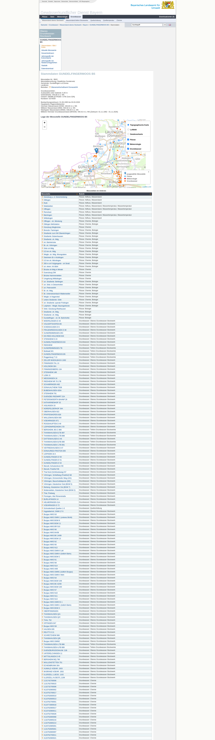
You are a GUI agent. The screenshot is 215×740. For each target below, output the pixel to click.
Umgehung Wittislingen (74, 237)
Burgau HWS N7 (71, 548)
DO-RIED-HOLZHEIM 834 (75, 295)
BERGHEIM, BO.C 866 (74, 388)
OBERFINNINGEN (72, 570)
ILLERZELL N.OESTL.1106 (75, 636)
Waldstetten (69, 165)
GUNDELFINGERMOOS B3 (76, 301)
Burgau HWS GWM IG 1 (74, 561)
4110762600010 (71, 654)
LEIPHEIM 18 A (71, 412)
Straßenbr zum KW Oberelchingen (78, 192)
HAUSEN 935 (70, 588)
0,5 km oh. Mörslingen (73, 219)
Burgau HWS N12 (72, 506)
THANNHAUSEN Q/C (73, 576)
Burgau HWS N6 (71, 488)
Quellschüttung (95, 20)
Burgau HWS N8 (71, 521)
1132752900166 (71, 709)
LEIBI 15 (68, 334)
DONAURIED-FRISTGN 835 (76, 409)
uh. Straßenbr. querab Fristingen (77, 261)
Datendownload (47, 69)
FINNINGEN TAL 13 (73, 322)
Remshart (69, 171)
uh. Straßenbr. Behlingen (74, 240)
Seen (52, 17)
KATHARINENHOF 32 (73, 361)
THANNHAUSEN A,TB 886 (75, 603)
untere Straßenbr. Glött (74, 258)
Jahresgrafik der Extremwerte (47, 57)
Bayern (85, 25)
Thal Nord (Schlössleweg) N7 (76, 431)
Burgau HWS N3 (71, 473)
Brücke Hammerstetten (74, 234)
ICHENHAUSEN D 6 (73, 285)
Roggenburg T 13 (72, 316)
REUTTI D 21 (70, 591)
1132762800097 (71, 691)
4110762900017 (71, 666)
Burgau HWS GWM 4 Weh (75, 533)
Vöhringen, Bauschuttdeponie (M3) (78, 440)
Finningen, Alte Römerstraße (76, 455)
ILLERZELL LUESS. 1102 (75, 633)
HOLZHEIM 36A (71, 325)
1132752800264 (71, 706)
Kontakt (50, 1)
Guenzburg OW (71, 231)
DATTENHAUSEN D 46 (74, 397)
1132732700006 (71, 645)
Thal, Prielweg (70, 452)
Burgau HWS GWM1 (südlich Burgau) (79, 530)
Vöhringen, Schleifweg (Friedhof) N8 (79, 434)
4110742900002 (71, 648)
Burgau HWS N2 (71, 500)
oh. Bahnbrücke (71, 201)
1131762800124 (71, 715)
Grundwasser (75, 17)
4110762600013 (71, 657)
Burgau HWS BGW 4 (73, 567)
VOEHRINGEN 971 (72, 379)
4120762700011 (71, 694)
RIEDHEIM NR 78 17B (74, 340)
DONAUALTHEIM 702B (74, 346)
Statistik (44, 65)
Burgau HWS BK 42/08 (74, 542)
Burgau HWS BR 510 (73, 485)
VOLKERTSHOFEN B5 (74, 282)
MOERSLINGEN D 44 (73, 279)
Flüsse (44, 17)
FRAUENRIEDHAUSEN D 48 (76, 288)
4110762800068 (71, 675)
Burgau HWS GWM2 (73, 600)
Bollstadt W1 (70, 310)
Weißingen (69, 721)
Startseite (44, 1)
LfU (172, 145)
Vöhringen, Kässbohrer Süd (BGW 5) (79, 443)
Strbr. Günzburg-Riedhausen (76, 267)
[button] (119, 109)
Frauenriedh (70, 718)
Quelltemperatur (108, 20)
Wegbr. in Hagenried (73, 255)
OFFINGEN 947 (71, 582)
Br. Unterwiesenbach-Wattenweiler (78, 252)
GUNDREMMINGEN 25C (75, 292)
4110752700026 (71, 672)
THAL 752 (69, 579)
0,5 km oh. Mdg (71, 210)
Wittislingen (69, 177)
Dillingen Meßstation (73, 183)
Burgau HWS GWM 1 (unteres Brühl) (79, 476)
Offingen (68, 168)
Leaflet (167, 145)
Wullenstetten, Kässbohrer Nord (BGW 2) (81, 449)
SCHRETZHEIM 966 (73, 594)
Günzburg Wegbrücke (73, 186)
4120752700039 (71, 712)
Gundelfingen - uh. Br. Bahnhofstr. (78, 276)
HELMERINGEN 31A (73, 461)
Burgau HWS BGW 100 (74, 545)
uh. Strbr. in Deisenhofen (74, 243)
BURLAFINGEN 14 (72, 458)
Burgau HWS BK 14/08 (74, 494)
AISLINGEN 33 (71, 364)
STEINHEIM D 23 (72, 298)
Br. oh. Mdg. (70, 249)
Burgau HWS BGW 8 (73, 479)
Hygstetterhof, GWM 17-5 (75, 470)
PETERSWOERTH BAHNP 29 (77, 358)
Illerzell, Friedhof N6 (73, 428)
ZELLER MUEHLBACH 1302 (76, 319)
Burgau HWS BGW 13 (74, 497)
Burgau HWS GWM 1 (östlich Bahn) (79, 564)
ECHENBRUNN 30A (73, 624)
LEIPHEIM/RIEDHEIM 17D (75, 385)
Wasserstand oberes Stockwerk (52, 20)
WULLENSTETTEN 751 (74, 621)
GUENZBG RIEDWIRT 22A (75, 355)
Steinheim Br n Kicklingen (75, 216)
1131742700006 (71, 639)
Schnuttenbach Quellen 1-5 (75, 467)
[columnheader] (82, 152)
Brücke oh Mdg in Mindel (74, 228)
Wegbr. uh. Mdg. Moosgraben (76, 213)
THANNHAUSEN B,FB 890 (75, 400)
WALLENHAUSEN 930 (74, 376)
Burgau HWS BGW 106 (74, 539)
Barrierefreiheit (73, 1)
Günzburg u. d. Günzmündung (77, 155)
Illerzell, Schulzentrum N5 (75, 425)
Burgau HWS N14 (72, 524)
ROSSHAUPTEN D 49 (74, 382)
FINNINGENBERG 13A (74, 328)
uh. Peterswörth (71, 246)
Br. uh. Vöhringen (72, 204)
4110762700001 (71, 660)
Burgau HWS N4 (71, 536)
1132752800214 (71, 681)
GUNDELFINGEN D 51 (74, 418)
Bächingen (69, 174)
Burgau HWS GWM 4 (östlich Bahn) (79, 512)
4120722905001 (71, 684)
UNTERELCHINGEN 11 (74, 612)
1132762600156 (71, 703)
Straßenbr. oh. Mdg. (73, 198)
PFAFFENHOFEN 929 (74, 373)
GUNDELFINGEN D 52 (74, 421)
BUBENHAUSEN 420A (74, 349)
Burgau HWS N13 (72, 558)
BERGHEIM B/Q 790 (73, 618)
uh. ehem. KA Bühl (72, 225)
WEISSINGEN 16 (72, 337)
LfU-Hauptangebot (84, 1)
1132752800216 (71, 678)
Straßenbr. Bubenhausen (75, 195)
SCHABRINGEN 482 (73, 343)
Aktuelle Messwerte (48, 50)
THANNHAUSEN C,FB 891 (75, 403)
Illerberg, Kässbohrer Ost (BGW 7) (78, 446)
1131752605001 (71, 687)
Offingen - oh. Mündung (74, 180)
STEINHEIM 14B (71, 331)
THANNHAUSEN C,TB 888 (75, 394)
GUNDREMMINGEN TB (74, 307)
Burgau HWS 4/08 (72, 527)
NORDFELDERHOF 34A (74, 367)
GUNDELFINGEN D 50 (74, 415)
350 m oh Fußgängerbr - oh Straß (78, 222)
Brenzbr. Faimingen (72, 189)
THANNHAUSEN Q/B (73, 597)
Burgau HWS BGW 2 (73, 515)
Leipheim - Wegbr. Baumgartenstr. (78, 264)
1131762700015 (71, 642)
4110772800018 (71, 663)
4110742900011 (71, 669)
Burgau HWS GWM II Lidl (75, 509)
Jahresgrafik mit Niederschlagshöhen (49, 62)
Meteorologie (62, 17)
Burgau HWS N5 (71, 503)
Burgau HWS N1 (71, 518)
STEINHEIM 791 (71, 352)
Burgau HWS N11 (72, 554)
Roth (67, 162)
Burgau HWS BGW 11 (74, 482)
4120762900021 (71, 697)
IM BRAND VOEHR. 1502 (75, 630)
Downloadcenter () (166, 17)
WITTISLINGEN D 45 (73, 615)
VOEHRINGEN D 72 (73, 464)
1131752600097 (71, 700)
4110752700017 (71, 651)
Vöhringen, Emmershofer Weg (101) (79, 437)
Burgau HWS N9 (71, 585)
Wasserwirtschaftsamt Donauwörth (87, 46)
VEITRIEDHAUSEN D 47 (75, 406)
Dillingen (68, 159)
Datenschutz (64, 1)
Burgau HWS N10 (72, 551)
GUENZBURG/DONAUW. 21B (77, 609)
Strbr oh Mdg (70, 207)
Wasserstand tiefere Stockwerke (77, 20)
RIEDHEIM (69, 304)
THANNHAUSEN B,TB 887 (75, 391)
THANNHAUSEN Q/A (73, 573)
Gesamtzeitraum (47, 53)
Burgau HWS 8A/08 (72, 491)
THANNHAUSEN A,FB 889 (75, 606)
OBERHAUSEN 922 (73, 370)
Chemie (119, 20)
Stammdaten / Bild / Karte (48, 46)
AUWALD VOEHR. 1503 (74, 627)
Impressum (57, 1)
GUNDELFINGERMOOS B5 (99, 25)
